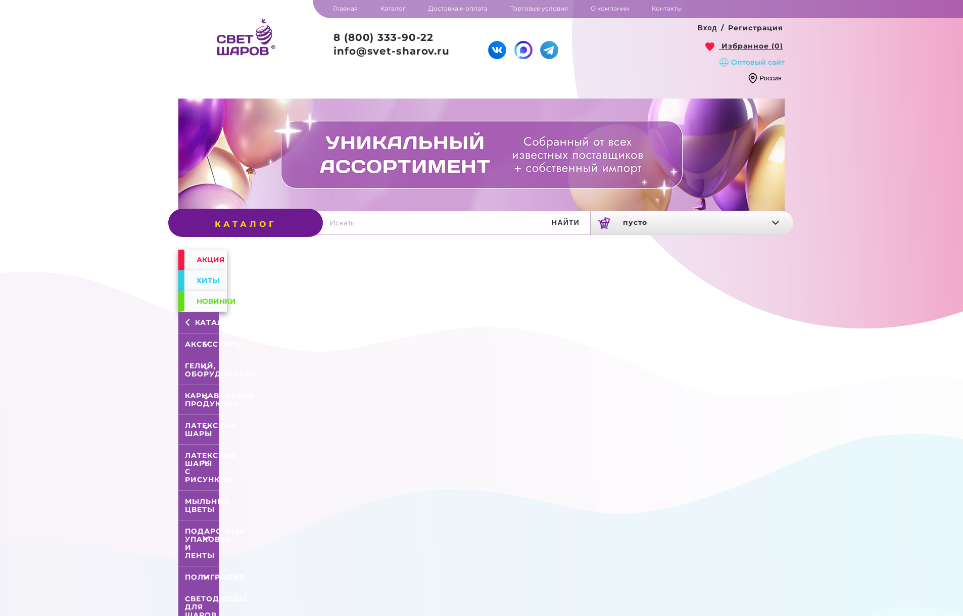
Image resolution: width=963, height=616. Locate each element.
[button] (707, 28)
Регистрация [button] (755, 27)
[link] (744, 46)
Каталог (203, 322)
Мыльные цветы (207, 505)
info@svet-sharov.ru (391, 51)
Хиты (208, 280)
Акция (210, 259)
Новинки (212, 301)
